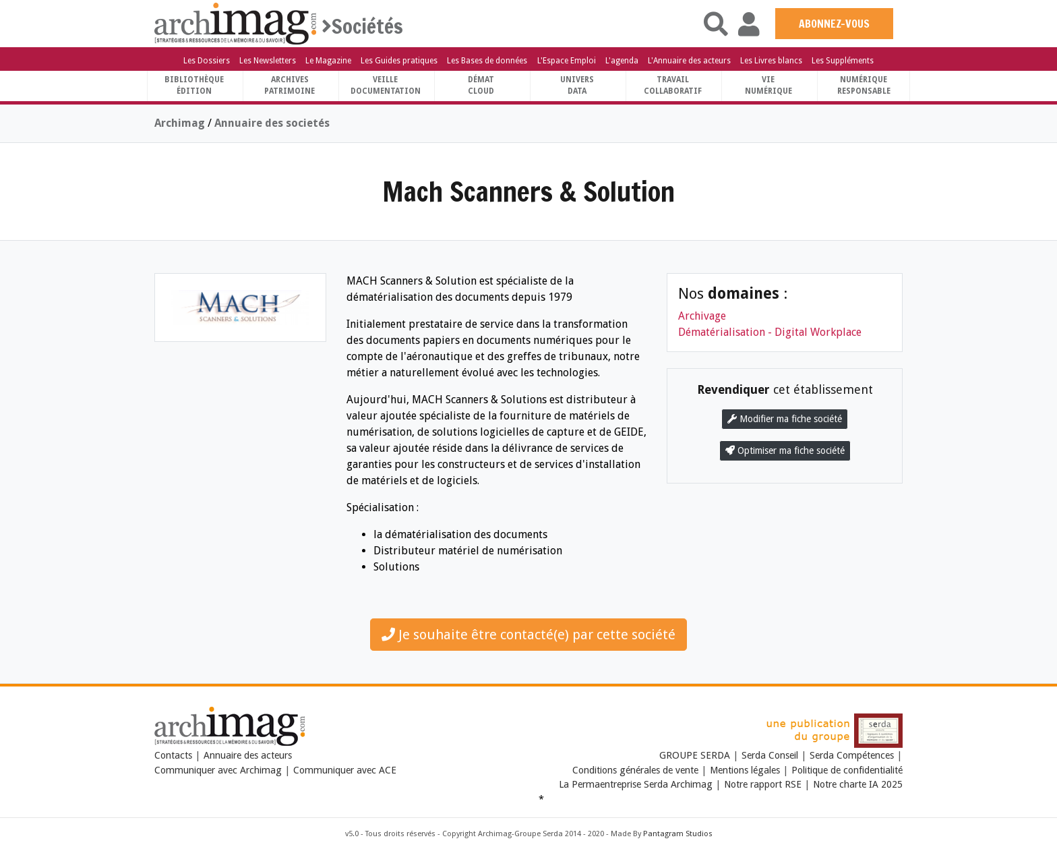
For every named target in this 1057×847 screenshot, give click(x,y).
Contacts (173, 755)
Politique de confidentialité (847, 770)
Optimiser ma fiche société (785, 450)
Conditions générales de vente (635, 770)
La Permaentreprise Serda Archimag (636, 784)
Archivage (702, 316)
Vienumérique (768, 85)
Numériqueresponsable (863, 85)
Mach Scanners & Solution (528, 191)
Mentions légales (745, 770)
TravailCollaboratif (673, 85)
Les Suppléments (843, 60)
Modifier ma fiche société (784, 418)
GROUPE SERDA (696, 755)
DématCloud (481, 85)
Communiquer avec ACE (344, 770)
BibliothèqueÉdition (194, 85)
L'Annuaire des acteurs (689, 60)
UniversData (577, 85)
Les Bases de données (487, 60)
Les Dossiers (206, 60)
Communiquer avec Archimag (218, 770)
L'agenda (621, 60)
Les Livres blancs (771, 60)
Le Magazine (328, 60)
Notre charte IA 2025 (858, 784)
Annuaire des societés (272, 123)
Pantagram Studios (678, 833)
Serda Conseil (770, 755)
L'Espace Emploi (566, 60)
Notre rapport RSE (763, 784)
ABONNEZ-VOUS (834, 23)
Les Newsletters (267, 60)
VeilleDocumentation (386, 85)
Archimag (179, 123)
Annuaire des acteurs (248, 755)
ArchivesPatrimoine (289, 85)
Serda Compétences (852, 755)
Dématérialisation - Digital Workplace (770, 332)
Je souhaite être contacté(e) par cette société (528, 634)
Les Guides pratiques (399, 60)
